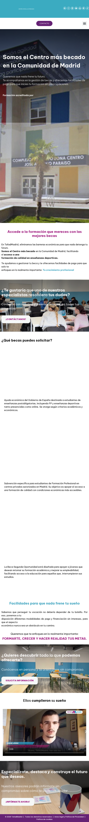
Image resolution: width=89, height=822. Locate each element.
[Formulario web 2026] (44, 162)
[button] (84, 23)
